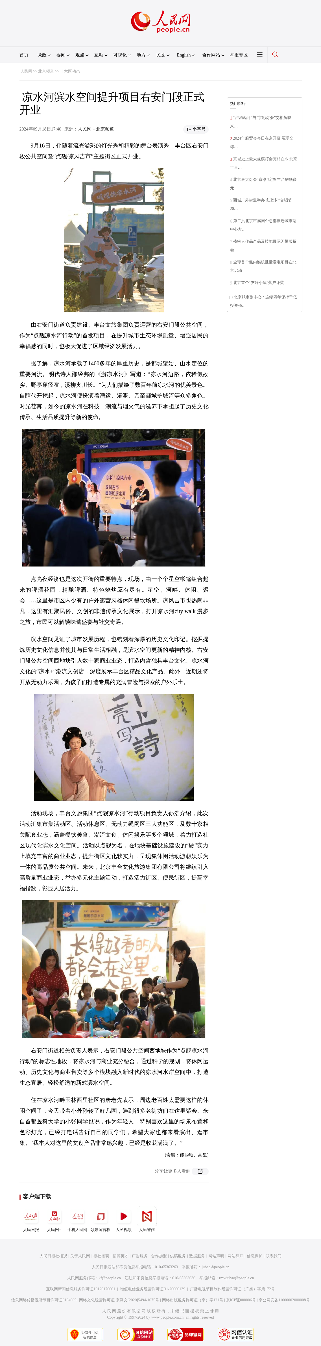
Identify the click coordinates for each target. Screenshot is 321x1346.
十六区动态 (70, 71)
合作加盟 (159, 1256)
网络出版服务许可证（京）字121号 (192, 1300)
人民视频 (124, 1219)
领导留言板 (100, 1219)
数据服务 (197, 1256)
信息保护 (255, 1256)
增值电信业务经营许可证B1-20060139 (152, 1289)
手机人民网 (77, 1219)
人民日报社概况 (53, 1256)
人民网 (26, 71)
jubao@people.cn (215, 1267)
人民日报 (31, 1219)
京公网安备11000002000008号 (284, 1300)
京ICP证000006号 (241, 1300)
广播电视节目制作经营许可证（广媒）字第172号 (232, 1289)
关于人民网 (80, 1256)
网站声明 (216, 1256)
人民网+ (54, 1219)
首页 (24, 55)
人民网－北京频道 (96, 129)
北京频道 (46, 71)
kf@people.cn (110, 1278)
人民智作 (147, 1219)
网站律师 (235, 1256)
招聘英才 (120, 1256)
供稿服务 (178, 1256)
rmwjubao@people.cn (236, 1278)
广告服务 (140, 1256)
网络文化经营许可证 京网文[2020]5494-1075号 (119, 1300)
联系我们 (273, 1256)
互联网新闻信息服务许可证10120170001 (80, 1289)
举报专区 (239, 55)
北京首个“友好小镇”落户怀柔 (258, 283)
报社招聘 (101, 1256)
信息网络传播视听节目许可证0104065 (43, 1300)
